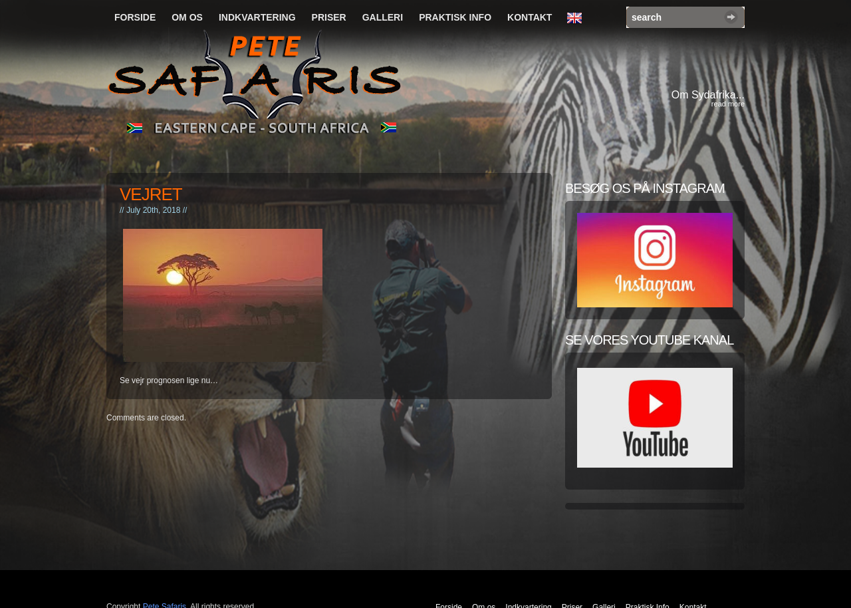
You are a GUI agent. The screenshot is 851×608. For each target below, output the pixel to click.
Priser (329, 17)
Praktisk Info (455, 17)
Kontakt (529, 17)
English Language (577, 18)
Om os (187, 17)
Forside (135, 17)
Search (731, 17)
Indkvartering (257, 17)
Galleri (382, 17)
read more (728, 104)
